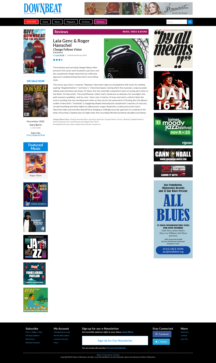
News (57, 21)
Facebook (162, 334)
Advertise (185, 332)
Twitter (161, 341)
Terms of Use (107, 355)
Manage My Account (62, 332)
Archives (86, 21)
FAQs (56, 342)
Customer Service (61, 339)
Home (45, 21)
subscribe (31, 22)
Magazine (71, 21)
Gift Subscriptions (33, 335)
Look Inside (35, 128)
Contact (184, 335)
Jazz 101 (184, 339)
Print (29, 135)
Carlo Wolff (59, 55)
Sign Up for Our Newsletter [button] (115, 340)
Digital (36, 135)
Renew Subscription (61, 335)
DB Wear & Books (33, 342)
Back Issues (30, 339)
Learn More (127, 332)
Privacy (116, 355)
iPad (43, 135)
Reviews (100, 21)
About (99, 355)
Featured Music (35, 147)
